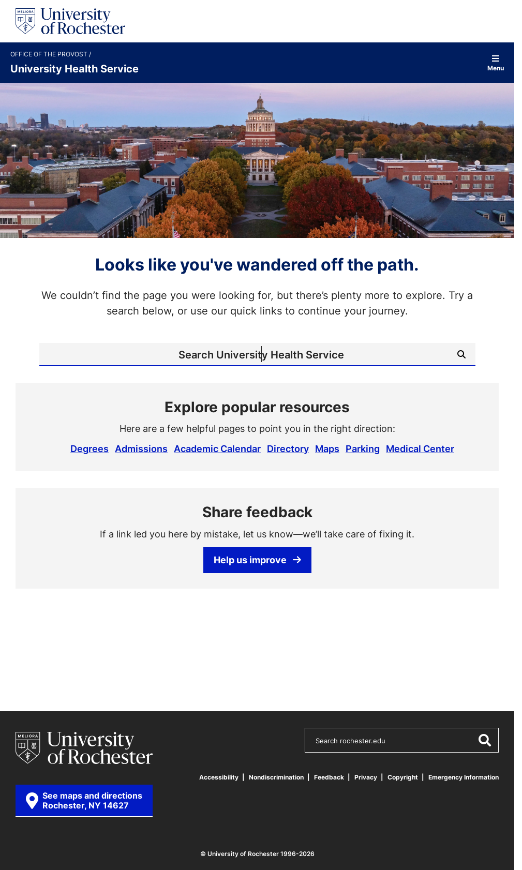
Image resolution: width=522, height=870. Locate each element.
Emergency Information (463, 777)
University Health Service (74, 68)
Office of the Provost (49, 54)
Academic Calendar (217, 448)
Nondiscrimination (276, 777)
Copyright (402, 777)
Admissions (141, 448)
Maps (327, 448)
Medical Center (420, 448)
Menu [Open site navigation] (495, 62)
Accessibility (218, 777)
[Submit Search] (461, 354)
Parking (363, 448)
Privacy (365, 777)
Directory (288, 448)
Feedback (329, 777)
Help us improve (257, 559)
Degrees (89, 448)
